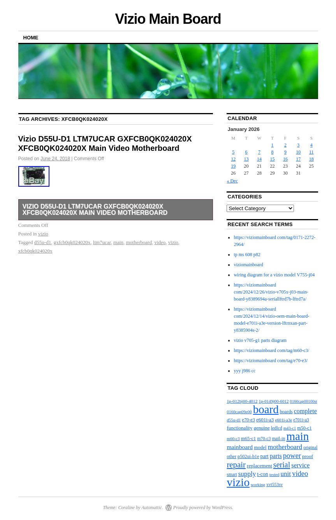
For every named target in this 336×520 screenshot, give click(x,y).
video (159, 242)
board (266, 409)
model (260, 447)
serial (281, 464)
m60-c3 (233, 438)
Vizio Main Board (168, 19)
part (264, 456)
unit (285, 474)
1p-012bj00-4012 (242, 401)
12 (233, 159)
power (292, 456)
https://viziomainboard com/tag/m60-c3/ (271, 350)
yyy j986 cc (244, 370)
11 (311, 152)
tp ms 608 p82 (247, 254)
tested (274, 474)
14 (259, 159)
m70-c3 (264, 438)
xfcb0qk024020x (35, 251)
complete (305, 411)
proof (307, 456)
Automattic (151, 507)
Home (31, 38)
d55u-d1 (42, 242)
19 (233, 166)
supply (247, 474)
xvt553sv (274, 484)
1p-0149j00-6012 (274, 401)
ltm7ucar (102, 242)
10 (298, 152)
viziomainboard (248, 264)
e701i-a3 (301, 420)
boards (286, 411)
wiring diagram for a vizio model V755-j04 (274, 275)
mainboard (240, 447)
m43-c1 (289, 428)
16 (285, 159)
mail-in (278, 438)
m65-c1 (248, 438)
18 (311, 159)
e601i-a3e (283, 419)
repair (236, 464)
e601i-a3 (265, 420)
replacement (259, 466)
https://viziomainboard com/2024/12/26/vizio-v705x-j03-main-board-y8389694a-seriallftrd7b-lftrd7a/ (271, 292)
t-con (262, 474)
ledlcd (276, 428)
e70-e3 (248, 420)
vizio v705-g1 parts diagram (260, 340)
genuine (261, 428)
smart (232, 474)
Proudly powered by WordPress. (203, 507)
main (118, 242)
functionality (239, 428)
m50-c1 (304, 428)
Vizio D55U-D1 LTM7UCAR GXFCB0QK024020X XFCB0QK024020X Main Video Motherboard (95, 209)
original (310, 447)
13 (246, 159)
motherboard (138, 242)
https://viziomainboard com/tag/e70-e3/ (271, 360)
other (231, 456)
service (300, 465)
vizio (43, 234)
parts (276, 456)
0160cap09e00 (239, 411)
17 (298, 159)
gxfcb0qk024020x (72, 242)
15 (272, 159)
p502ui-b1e (248, 456)
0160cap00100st (303, 401)
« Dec (232, 181)
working (258, 484)
